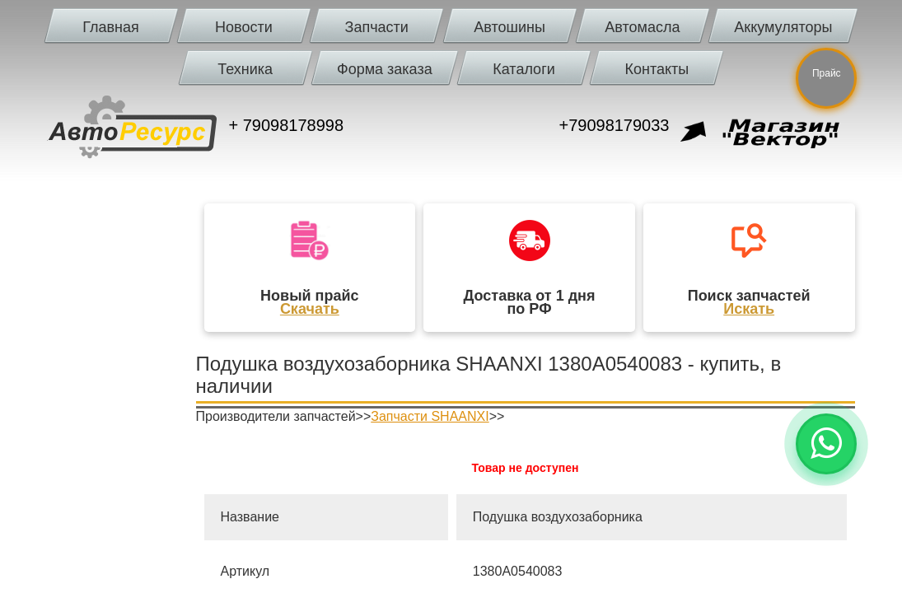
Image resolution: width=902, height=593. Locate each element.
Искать (748, 309)
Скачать (309, 309)
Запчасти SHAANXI (429, 416)
